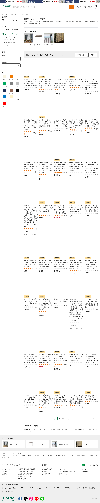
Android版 (85, 483)
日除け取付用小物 (9, 42)
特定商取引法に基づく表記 (26, 480)
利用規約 (45, 483)
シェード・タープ (9, 37)
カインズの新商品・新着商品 (58, 441)
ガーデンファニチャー (13, 14)
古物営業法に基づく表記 (25, 483)
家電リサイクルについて (25, 488)
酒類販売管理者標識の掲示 (26, 485)
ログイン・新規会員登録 (84, 7)
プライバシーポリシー (65, 480)
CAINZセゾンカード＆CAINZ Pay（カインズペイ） (36, 442)
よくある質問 (46, 485)
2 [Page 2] (59, 418)
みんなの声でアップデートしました (86, 441)
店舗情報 (4, 485)
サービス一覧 (6, 480)
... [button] (63, 418)
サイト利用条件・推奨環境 (66, 483)
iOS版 (84, 481)
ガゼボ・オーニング (10, 40)
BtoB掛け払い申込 (23, 490)
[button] (71, 7)
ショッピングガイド (48, 480)
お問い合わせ (62, 485)
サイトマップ (6, 483)
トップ (3, 14)
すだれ (6, 45)
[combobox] (39, 7)
